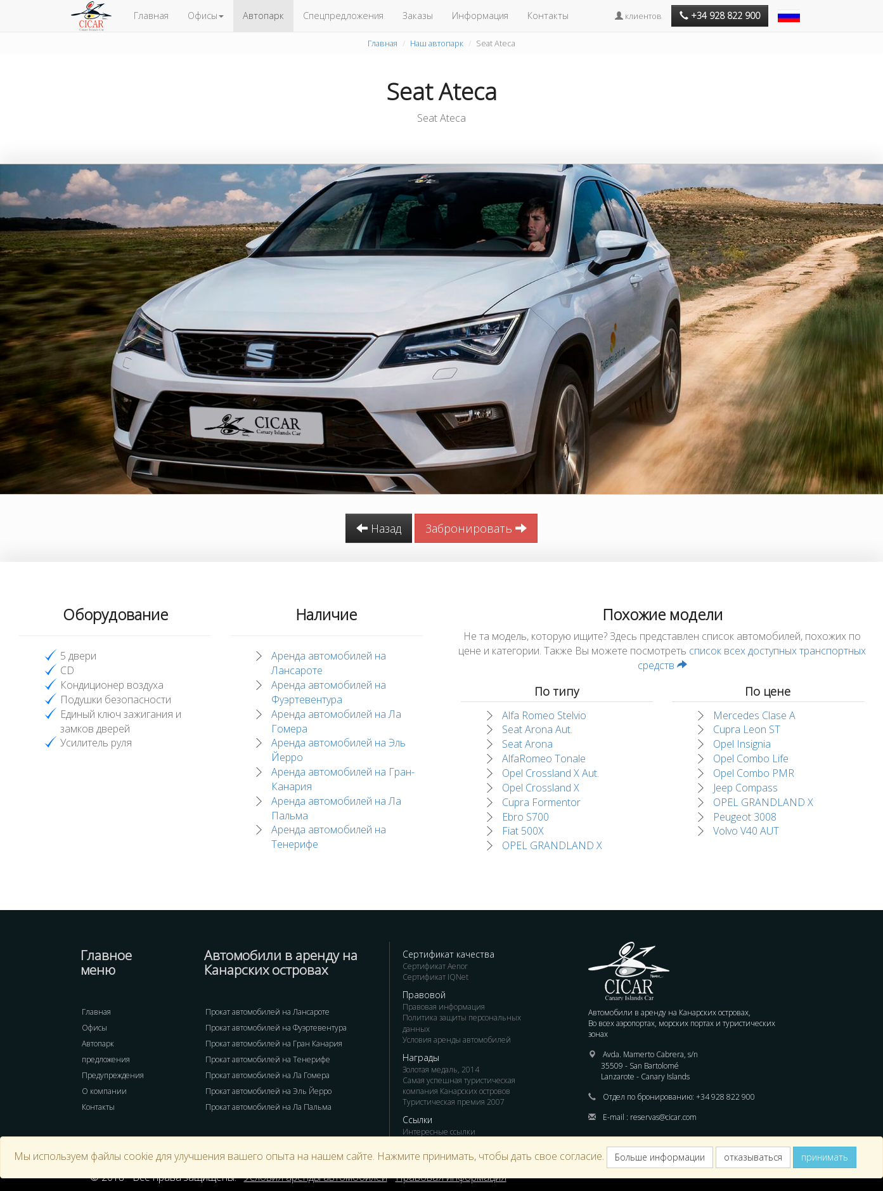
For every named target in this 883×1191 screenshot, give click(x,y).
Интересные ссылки (439, 1131)
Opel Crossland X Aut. (550, 773)
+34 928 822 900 (725, 1096)
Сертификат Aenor (435, 966)
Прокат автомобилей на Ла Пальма (268, 1107)
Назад (378, 528)
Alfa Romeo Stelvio (544, 715)
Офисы (94, 1027)
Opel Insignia (742, 744)
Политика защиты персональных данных (462, 1023)
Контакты (548, 16)
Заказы (418, 16)
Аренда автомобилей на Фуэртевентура (328, 692)
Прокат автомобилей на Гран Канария (273, 1043)
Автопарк (263, 16)
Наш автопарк (436, 43)
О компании (104, 1091)
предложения (106, 1059)
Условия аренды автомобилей (457, 1039)
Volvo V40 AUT (746, 831)
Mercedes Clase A (754, 715)
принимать (824, 1157)
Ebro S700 (525, 817)
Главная (151, 16)
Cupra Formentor (541, 802)
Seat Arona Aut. (537, 729)
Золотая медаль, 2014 (441, 1069)
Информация (480, 16)
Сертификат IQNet (435, 977)
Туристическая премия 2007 (454, 1102)
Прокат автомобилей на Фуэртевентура (276, 1027)
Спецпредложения (343, 16)
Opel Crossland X (540, 788)
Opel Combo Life (751, 758)
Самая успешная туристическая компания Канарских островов (459, 1086)
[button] (790, 9)
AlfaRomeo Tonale (544, 758)
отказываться (753, 1157)
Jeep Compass (745, 788)
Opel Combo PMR (753, 773)
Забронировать (476, 528)
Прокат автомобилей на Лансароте (267, 1011)
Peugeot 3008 (745, 817)
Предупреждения (113, 1075)
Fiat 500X (523, 831)
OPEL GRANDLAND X (552, 845)
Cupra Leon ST (746, 729)
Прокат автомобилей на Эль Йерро (268, 1091)
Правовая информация (444, 1006)
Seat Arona (527, 744)
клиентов (638, 16)
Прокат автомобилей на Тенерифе (267, 1059)
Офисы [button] (206, 16)
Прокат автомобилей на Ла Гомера (267, 1075)
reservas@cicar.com (663, 1117)
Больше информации (660, 1157)
